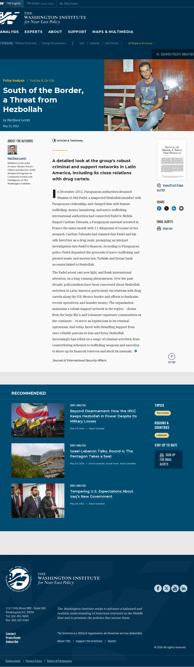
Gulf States (112, 43)
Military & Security (26, 43)
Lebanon (95, 43)
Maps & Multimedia (112, 32)
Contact (11, 633)
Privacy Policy (34, 661)
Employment (13, 661)
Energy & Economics (54, 43)
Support (77, 32)
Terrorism (162, 413)
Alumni (112, 641)
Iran (82, 43)
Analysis (9, 32)
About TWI (64, 641)
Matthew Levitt (18, 120)
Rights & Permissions (59, 661)
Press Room (13, 637)
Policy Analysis (14, 80)
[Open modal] (175, 54)
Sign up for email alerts (167, 459)
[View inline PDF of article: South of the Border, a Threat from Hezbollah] (171, 187)
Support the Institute (89, 641)
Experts (33, 32)
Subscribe (12, 641)
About (55, 32)
